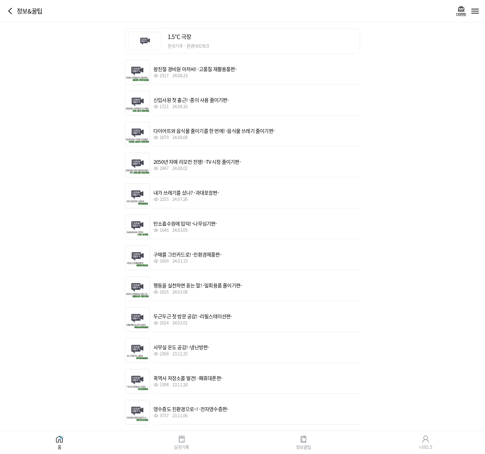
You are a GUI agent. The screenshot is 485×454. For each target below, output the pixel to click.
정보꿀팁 (303, 446)
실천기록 (181, 446)
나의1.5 (425, 446)
